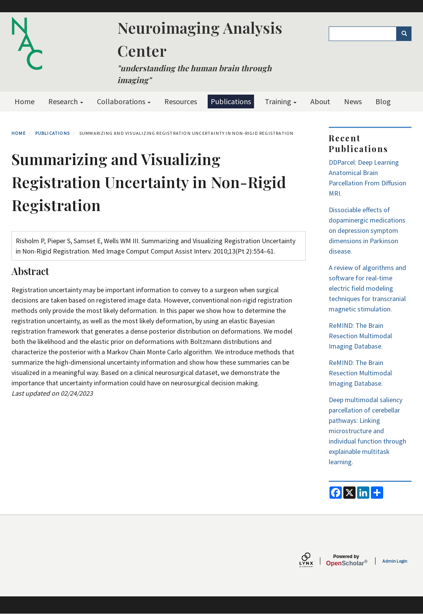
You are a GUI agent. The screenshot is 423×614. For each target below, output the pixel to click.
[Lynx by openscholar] (312, 561)
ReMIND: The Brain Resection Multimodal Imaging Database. (360, 335)
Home (24, 101)
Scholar (346, 560)
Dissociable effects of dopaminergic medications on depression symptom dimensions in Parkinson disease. (367, 230)
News (353, 101)
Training (281, 101)
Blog (383, 101)
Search (407, 33)
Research (65, 101)
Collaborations (124, 101)
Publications (231, 101)
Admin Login (394, 561)
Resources (180, 101)
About (320, 101)
